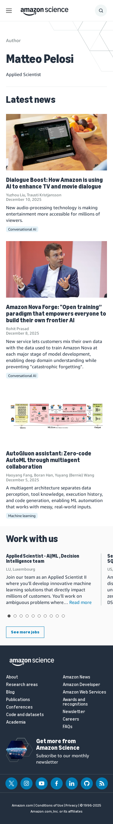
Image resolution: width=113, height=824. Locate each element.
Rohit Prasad (17, 328)
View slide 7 (45, 615)
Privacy (71, 805)
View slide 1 (9, 615)
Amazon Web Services (84, 692)
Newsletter (74, 711)
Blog (10, 692)
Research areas (22, 684)
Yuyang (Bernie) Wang (74, 475)
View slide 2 (15, 615)
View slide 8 (51, 615)
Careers (71, 719)
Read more (80, 602)
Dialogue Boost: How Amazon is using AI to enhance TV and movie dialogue (54, 183)
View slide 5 (33, 615)
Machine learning (22, 515)
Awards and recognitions (75, 701)
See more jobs (25, 632)
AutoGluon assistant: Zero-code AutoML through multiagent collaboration (48, 460)
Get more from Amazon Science (58, 744)
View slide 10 (63, 615)
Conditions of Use (49, 805)
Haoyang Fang (19, 475)
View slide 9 (57, 615)
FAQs (67, 726)
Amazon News (76, 677)
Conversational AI (22, 229)
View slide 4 (27, 615)
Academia (16, 722)
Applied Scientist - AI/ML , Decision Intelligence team (42, 558)
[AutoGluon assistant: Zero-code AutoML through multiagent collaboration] (56, 415)
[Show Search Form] (101, 11)
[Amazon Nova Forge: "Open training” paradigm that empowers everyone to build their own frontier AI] (56, 269)
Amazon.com (22, 805)
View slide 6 (39, 615)
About (12, 677)
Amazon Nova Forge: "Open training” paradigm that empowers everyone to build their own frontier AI (56, 313)
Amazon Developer (81, 684)
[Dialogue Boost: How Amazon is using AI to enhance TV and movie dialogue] (56, 142)
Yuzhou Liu (15, 194)
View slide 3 (21, 615)
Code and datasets (25, 714)
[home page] (44, 10)
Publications (18, 699)
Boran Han (43, 475)
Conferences (19, 707)
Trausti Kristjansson (44, 194)
